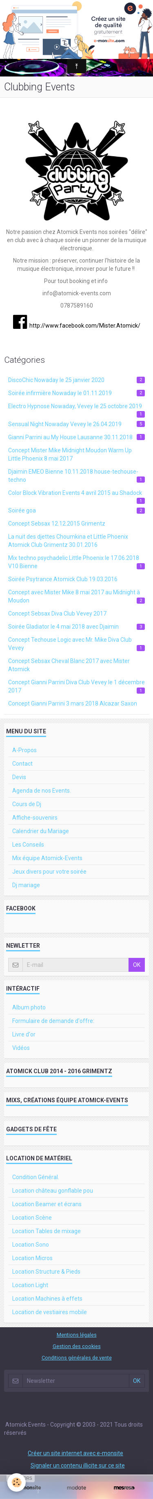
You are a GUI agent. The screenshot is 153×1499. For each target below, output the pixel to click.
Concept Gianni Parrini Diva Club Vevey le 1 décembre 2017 (76, 686)
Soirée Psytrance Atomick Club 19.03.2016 (63, 579)
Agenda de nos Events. (41, 790)
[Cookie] (16, 1482)
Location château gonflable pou (52, 1190)
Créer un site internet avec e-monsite (75, 1453)
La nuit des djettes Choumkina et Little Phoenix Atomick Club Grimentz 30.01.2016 (68, 540)
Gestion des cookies (77, 1346)
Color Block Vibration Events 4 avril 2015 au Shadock (76, 494)
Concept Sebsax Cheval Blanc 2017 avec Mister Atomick (69, 665)
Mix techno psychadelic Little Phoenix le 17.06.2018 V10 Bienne (76, 562)
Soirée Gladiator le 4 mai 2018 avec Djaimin (76, 626)
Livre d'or (23, 1034)
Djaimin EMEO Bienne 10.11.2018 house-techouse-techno (76, 475)
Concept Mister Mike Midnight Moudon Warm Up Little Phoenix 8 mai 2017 (70, 454)
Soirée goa (76, 510)
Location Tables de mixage (46, 1231)
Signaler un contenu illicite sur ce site (78, 1465)
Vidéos (21, 1048)
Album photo (29, 1007)
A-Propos (24, 750)
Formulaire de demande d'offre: (53, 1021)
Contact (22, 763)
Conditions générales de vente (77, 1358)
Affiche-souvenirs (35, 817)
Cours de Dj (26, 804)
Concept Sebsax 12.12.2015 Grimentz (56, 523)
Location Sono (30, 1244)
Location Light (30, 1285)
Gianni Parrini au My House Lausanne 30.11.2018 (76, 437)
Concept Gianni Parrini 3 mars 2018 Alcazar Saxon (72, 703)
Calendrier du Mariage (40, 831)
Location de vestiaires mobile (49, 1312)
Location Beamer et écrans (47, 1204)
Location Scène (32, 1217)
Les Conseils (28, 844)
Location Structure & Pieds (46, 1271)
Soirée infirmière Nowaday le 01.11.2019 (76, 393)
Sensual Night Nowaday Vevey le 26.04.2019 (76, 424)
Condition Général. (35, 1177)
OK (136, 965)
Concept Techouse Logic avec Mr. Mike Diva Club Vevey (76, 643)
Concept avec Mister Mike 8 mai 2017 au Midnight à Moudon (76, 596)
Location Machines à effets (47, 1298)
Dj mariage (26, 885)
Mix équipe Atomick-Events (47, 858)
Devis (19, 777)
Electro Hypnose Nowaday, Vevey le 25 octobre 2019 (76, 408)
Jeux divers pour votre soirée (49, 871)
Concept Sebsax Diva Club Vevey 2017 (57, 613)
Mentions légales (77, 1335)
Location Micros (32, 1258)
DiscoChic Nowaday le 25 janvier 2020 (76, 380)
